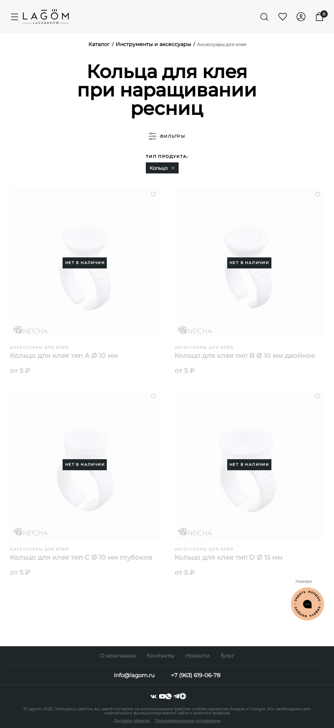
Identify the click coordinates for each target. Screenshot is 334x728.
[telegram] (176, 696)
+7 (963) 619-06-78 (196, 675)
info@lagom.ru (134, 675)
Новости (197, 655)
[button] (173, 168)
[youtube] (162, 696)
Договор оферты (132, 720)
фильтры (167, 136)
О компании (118, 655)
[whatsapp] (169, 696)
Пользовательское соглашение (188, 720)
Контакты (160, 655)
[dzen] (183, 696)
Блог (227, 655)
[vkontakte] (153, 696)
